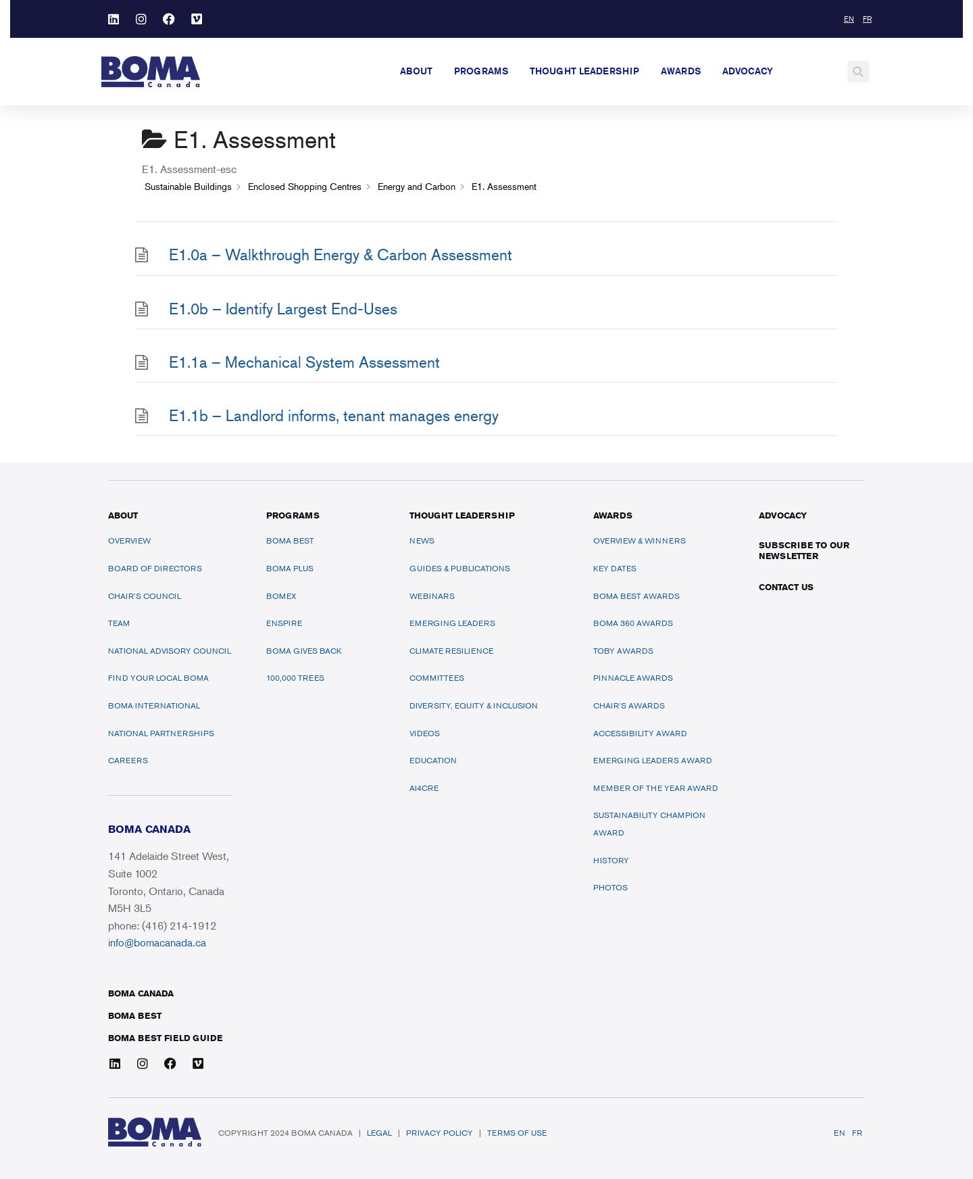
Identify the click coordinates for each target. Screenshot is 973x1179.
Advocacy (747, 71)
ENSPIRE (284, 623)
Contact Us (786, 586)
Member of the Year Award (655, 788)
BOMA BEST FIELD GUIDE (165, 1037)
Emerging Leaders (452, 623)
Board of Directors (155, 568)
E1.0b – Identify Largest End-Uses (283, 308)
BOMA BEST (134, 1015)
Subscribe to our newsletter (804, 550)
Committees (436, 678)
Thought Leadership (584, 71)
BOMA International (154, 705)
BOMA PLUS (290, 568)
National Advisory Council (169, 651)
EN (839, 1133)
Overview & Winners (639, 540)
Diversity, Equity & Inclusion (473, 705)
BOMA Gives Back (304, 651)
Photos (610, 887)
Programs (481, 71)
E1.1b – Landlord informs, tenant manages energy (334, 415)
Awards (681, 71)
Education (433, 760)
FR (857, 1133)
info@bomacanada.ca (157, 942)
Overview (129, 540)
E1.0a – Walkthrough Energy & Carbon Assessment (340, 254)
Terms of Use (517, 1133)
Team (119, 623)
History (611, 860)
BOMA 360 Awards (633, 623)
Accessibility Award (640, 733)
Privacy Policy (439, 1133)
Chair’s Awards (629, 705)
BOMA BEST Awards (636, 596)
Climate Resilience (451, 651)
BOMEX (281, 596)
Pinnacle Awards (633, 678)
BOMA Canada (141, 993)
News (421, 540)
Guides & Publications (459, 568)
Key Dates (615, 568)
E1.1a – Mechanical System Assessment (304, 362)
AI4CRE (424, 788)
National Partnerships (161, 733)
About (416, 71)
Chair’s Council (144, 596)
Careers (128, 760)
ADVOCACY (783, 515)
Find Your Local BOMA (158, 678)
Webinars (432, 596)
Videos (424, 733)
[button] (858, 71)
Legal (379, 1133)
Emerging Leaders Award (652, 760)
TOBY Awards (623, 651)
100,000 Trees (295, 678)
